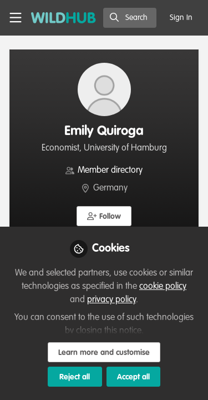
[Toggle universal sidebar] (15, 17)
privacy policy (111, 300)
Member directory (110, 170)
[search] (129, 18)
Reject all (74, 377)
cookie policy (162, 286)
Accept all (133, 377)
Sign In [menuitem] (181, 18)
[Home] (63, 17)
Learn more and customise (104, 353)
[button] (104, 216)
